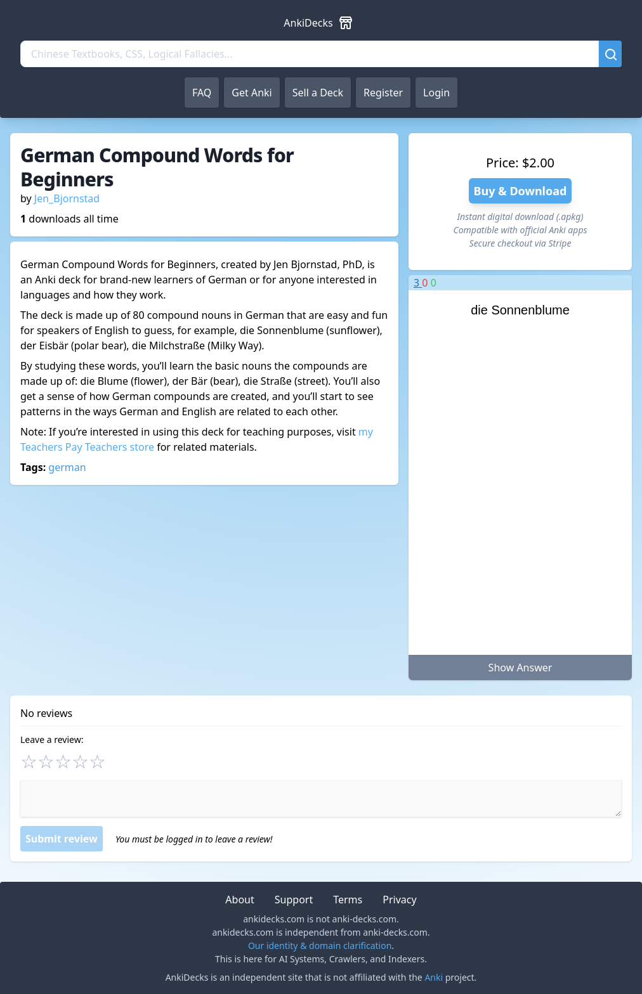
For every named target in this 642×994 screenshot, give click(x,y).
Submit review (61, 839)
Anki (433, 977)
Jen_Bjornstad (67, 198)
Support (294, 900)
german (67, 467)
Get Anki (252, 93)
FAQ (201, 93)
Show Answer (520, 667)
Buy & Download (520, 190)
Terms (347, 900)
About (239, 900)
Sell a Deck (317, 93)
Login (436, 93)
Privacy (399, 900)
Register (383, 93)
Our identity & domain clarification (319, 945)
